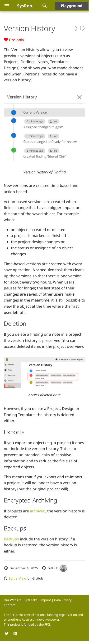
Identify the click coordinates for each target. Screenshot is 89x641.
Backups (11, 539)
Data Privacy (63, 600)
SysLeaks (30, 600)
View (22, 578)
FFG (47, 624)
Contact (9, 605)
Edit (12, 578)
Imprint (45, 600)
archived (37, 511)
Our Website (12, 600)
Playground (71, 5)
